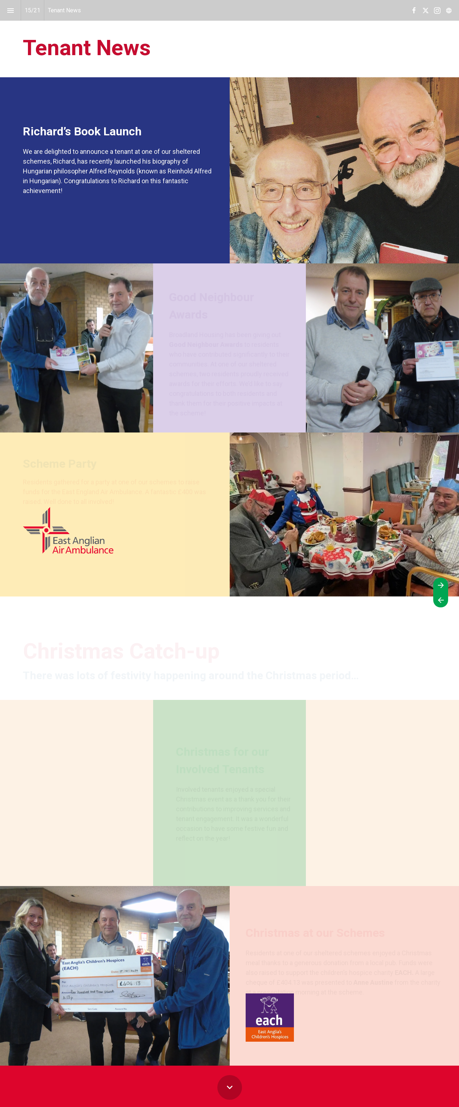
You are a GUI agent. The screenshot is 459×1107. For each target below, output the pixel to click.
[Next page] (440, 585)
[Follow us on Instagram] (437, 10)
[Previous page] (440, 600)
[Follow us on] (449, 10)
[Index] (10, 10)
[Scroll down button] (229, 1087)
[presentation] (229, 38)
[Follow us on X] (426, 10)
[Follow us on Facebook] (414, 10)
